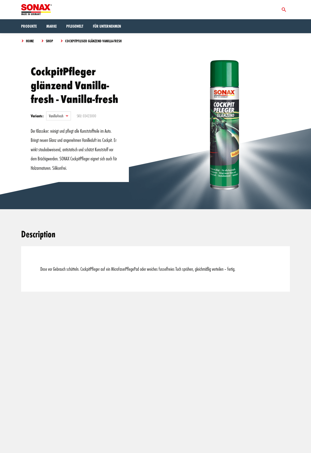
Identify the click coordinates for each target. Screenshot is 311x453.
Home (30, 40)
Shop (49, 40)
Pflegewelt (74, 26)
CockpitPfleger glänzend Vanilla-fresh (93, 40)
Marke (51, 26)
